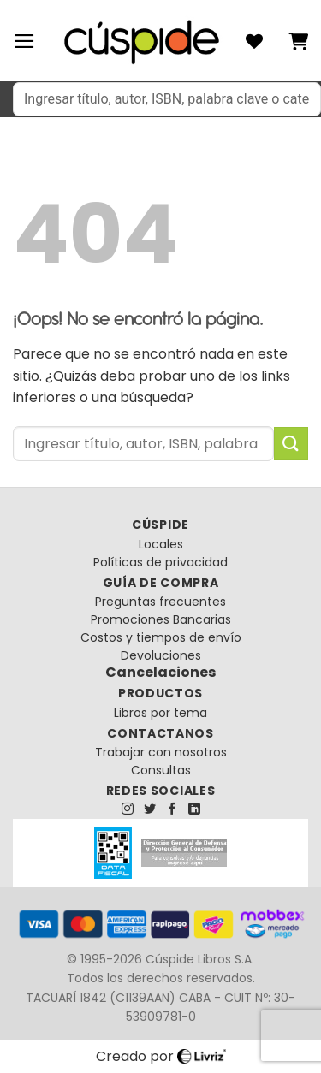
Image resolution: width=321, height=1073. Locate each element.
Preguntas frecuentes (160, 601)
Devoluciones (161, 655)
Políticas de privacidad (160, 562)
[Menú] (24, 41)
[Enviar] (291, 443)
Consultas (161, 770)
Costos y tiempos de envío (160, 637)
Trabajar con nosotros (161, 752)
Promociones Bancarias (161, 619)
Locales (161, 544)
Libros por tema (160, 712)
